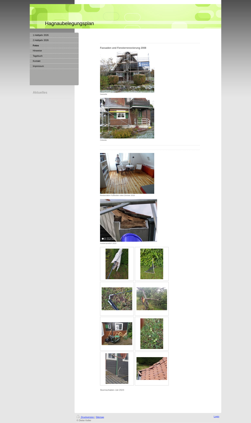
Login (216, 416)
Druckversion (86, 417)
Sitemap (100, 417)
